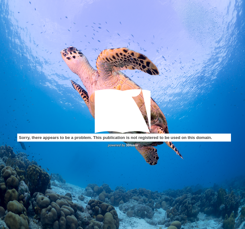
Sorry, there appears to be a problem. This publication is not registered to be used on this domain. (115, 137)
